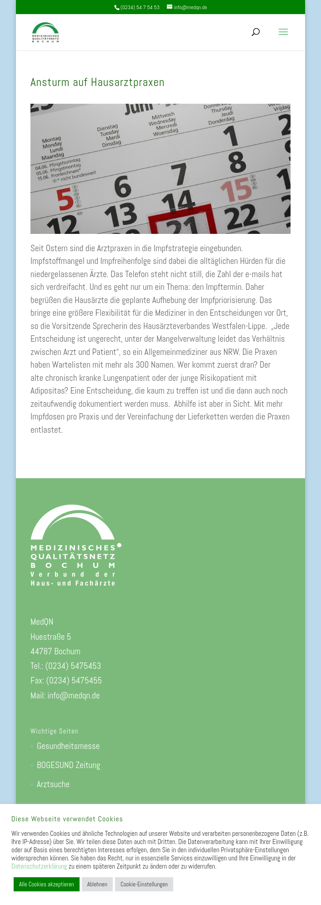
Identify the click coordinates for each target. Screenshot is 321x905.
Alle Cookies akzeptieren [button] (46, 884)
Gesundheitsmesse (68, 746)
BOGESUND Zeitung (68, 765)
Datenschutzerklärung (39, 866)
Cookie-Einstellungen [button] (144, 884)
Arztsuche (53, 784)
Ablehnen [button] (97, 884)
